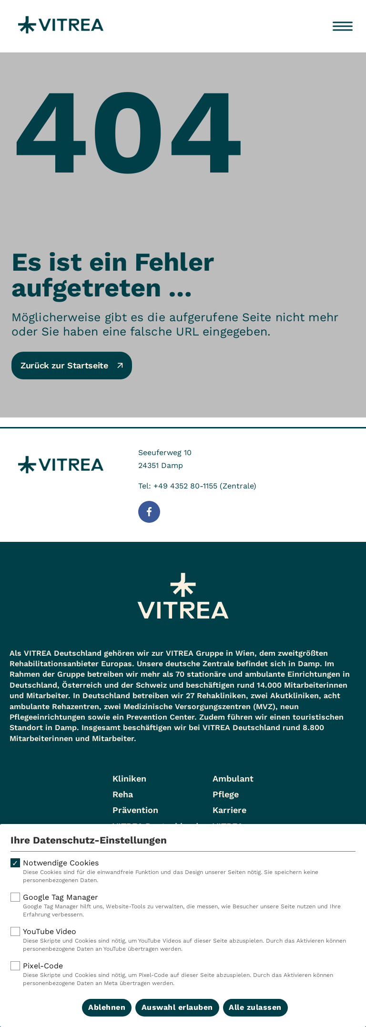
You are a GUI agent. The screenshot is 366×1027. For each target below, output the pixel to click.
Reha (122, 794)
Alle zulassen (255, 1007)
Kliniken (129, 778)
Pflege (226, 794)
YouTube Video (182, 940)
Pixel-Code (182, 974)
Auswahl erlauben (177, 1007)
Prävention (135, 810)
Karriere (229, 810)
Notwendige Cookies (182, 871)
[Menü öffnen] (342, 26)
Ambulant (233, 778)
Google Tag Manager (182, 906)
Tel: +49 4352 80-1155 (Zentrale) (197, 485)
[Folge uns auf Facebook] (149, 512)
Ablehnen (106, 1007)
